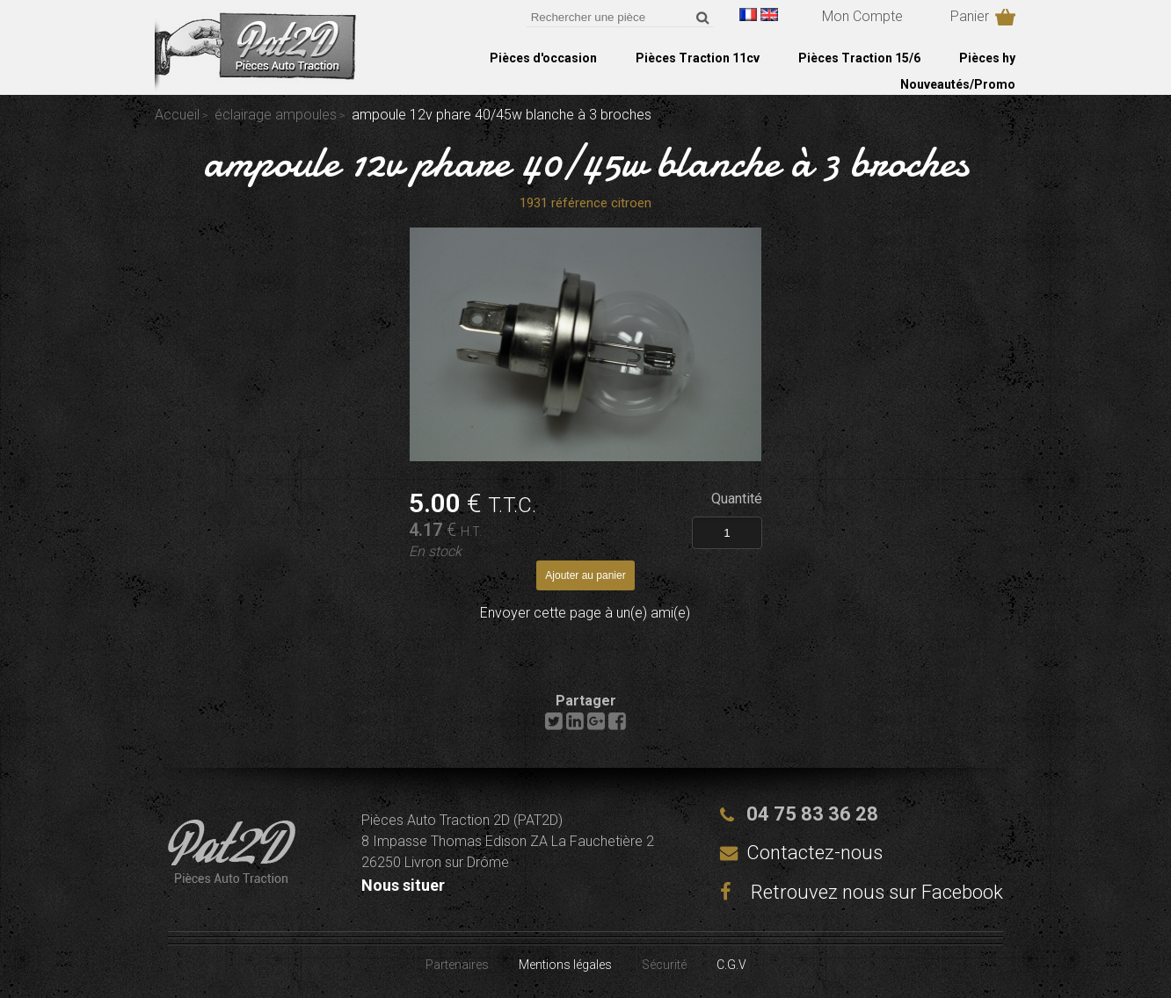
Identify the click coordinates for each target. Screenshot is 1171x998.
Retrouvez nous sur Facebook (861, 892)
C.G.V (731, 965)
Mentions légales (565, 965)
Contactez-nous (814, 853)
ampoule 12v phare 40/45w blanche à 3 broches (586, 162)
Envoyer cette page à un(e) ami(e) (585, 612)
